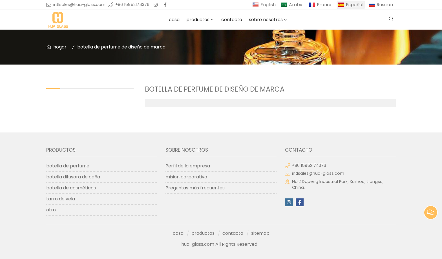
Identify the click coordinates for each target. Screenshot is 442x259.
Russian (385, 4)
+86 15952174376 (132, 4)
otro (51, 210)
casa (174, 19)
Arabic (296, 4)
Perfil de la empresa (187, 166)
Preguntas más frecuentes (195, 188)
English (268, 4)
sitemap (260, 233)
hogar (60, 47)
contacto (231, 19)
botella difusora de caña (73, 177)
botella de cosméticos (71, 188)
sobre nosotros (266, 19)
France (325, 4)
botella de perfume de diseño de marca (121, 47)
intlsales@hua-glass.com (79, 4)
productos (197, 19)
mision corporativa (186, 177)
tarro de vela (60, 199)
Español (354, 4)
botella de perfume (67, 166)
